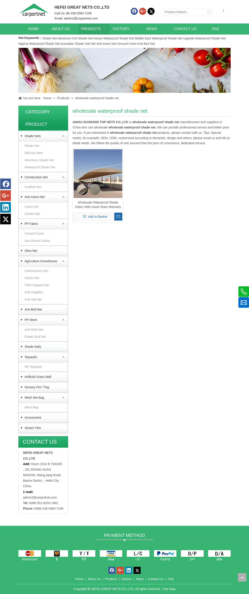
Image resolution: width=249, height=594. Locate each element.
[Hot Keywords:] (209, 12)
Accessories (33, 417)
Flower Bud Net (35, 336)
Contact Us (155, 579)
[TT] (84, 553)
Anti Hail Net (33, 299)
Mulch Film (32, 278)
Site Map (169, 589)
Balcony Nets (34, 153)
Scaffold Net (33, 187)
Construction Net (36, 177)
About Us (94, 579)
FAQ (171, 579)
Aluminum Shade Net (39, 160)
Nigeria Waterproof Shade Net (39, 43)
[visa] (111, 553)
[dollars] (57, 553)
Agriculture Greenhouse (41, 261)
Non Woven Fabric (37, 241)
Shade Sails (33, 346)
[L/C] (138, 553)
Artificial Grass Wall (38, 377)
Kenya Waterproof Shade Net (114, 38)
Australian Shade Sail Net (78, 43)
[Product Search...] (184, 12)
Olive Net (31, 250)
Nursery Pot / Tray (37, 387)
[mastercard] (29, 553)
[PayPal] (165, 553)
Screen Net (32, 213)
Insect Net (31, 206)
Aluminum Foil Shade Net (75, 38)
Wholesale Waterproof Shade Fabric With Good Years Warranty (98, 205)
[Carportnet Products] (124, 70)
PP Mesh (31, 320)
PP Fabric (31, 223)
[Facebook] (134, 11)
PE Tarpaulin (33, 367)
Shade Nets (33, 136)
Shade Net (49, 38)
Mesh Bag (31, 407)
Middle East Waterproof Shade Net (158, 38)
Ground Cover (127, 43)
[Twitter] (151, 11)
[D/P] (192, 553)
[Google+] (142, 11)
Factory (126, 579)
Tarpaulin (31, 357)
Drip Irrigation (34, 292)
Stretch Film (33, 428)
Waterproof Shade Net (40, 167)
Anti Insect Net (106, 43)
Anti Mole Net (34, 329)
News (140, 579)
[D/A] (219, 553)
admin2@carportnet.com (81, 18)
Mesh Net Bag (34, 397)
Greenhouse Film (36, 271)
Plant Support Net (37, 285)
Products (111, 579)
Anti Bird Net (146, 43)
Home (79, 579)
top (242, 577)
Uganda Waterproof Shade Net (204, 38)
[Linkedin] (5, 207)
